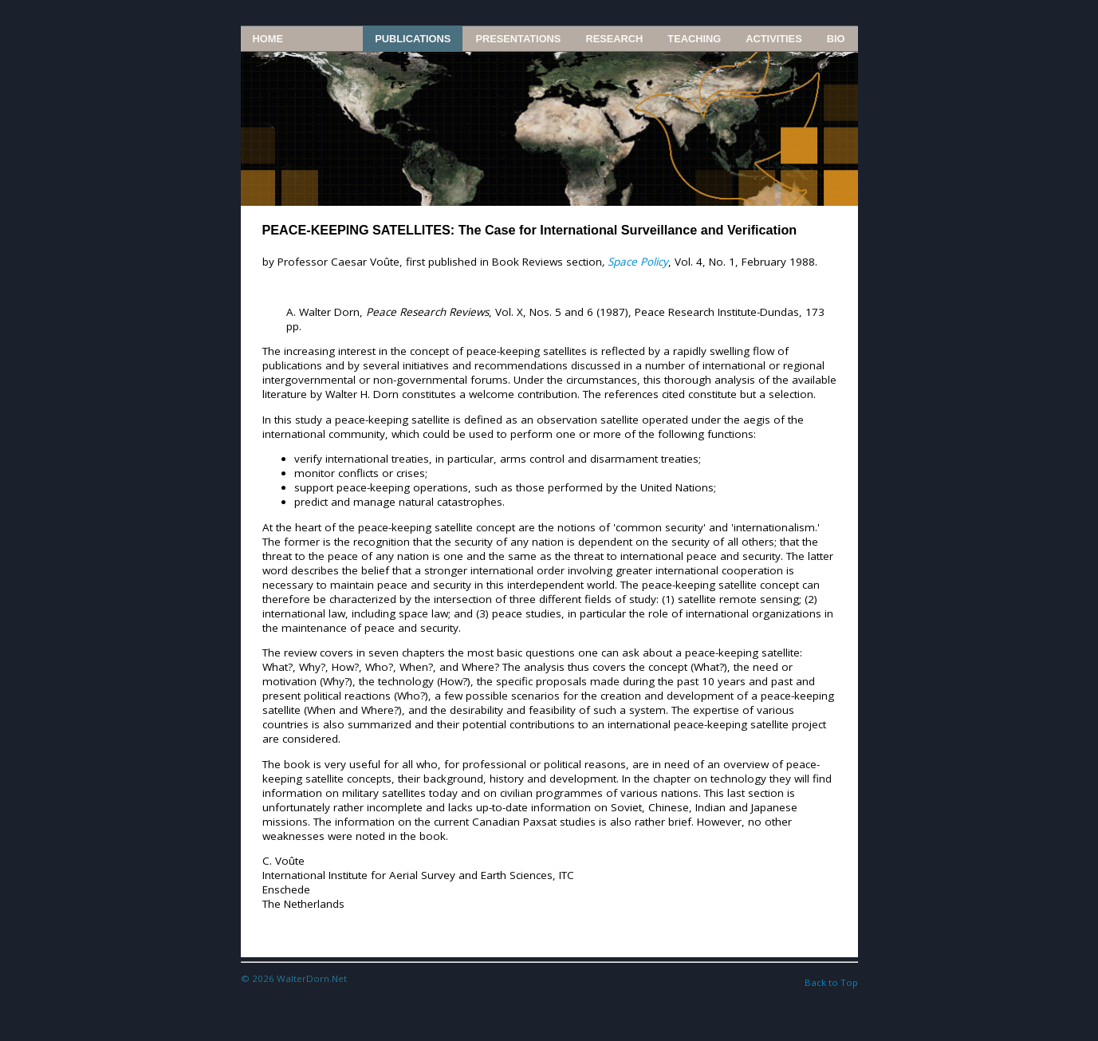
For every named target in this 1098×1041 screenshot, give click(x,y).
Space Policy (638, 261)
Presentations (518, 39)
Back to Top (831, 982)
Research (614, 39)
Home (268, 39)
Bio (836, 39)
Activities (773, 39)
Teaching (694, 39)
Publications (413, 39)
